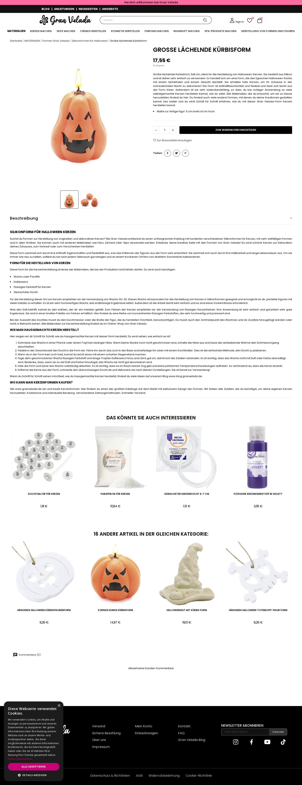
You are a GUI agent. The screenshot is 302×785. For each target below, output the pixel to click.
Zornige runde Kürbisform (115, 610)
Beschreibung (24, 218)
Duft (25, 309)
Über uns (99, 740)
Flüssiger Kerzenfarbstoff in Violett (258, 494)
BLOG (46, 9)
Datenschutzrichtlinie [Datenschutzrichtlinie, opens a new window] (20, 759)
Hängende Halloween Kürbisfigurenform (44, 610)
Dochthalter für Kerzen (44, 494)
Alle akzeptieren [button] (34, 766)
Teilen (167, 153)
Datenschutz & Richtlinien (110, 775)
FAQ (181, 733)
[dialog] (33, 741)
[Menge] (164, 130)
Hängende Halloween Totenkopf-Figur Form (258, 610)
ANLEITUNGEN (64, 9)
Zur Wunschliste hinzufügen (172, 140)
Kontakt (184, 726)
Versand (98, 726)
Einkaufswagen (146, 733)
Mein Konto (143, 726)
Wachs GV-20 (118, 299)
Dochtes (42, 320)
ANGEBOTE (110, 9)
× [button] (58, 705)
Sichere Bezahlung (106, 733)
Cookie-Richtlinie (199, 775)
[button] (33, 775)
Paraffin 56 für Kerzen (115, 494)
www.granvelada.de (28, 389)
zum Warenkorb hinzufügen (235, 130)
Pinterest (185, 153)
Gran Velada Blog (191, 740)
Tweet (176, 153)
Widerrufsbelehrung (164, 775)
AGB (139, 775)
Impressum (101, 747)
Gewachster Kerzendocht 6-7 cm (186, 494)
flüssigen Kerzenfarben (200, 309)
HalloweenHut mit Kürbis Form (187, 610)
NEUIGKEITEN (88, 9)
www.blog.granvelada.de (185, 376)
